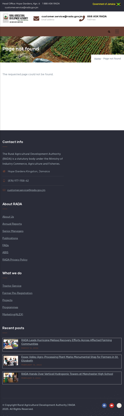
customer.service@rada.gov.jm (23, 190)
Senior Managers (12, 231)
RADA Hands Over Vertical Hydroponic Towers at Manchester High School (67, 374)
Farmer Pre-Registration (17, 293)
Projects (7, 300)
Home (97, 59)
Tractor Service (11, 286)
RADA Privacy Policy (14, 259)
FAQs (5, 245)
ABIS (5, 252)
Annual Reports (12, 224)
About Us (8, 217)
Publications (10, 238)
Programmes (10, 307)
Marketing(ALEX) (12, 314)
